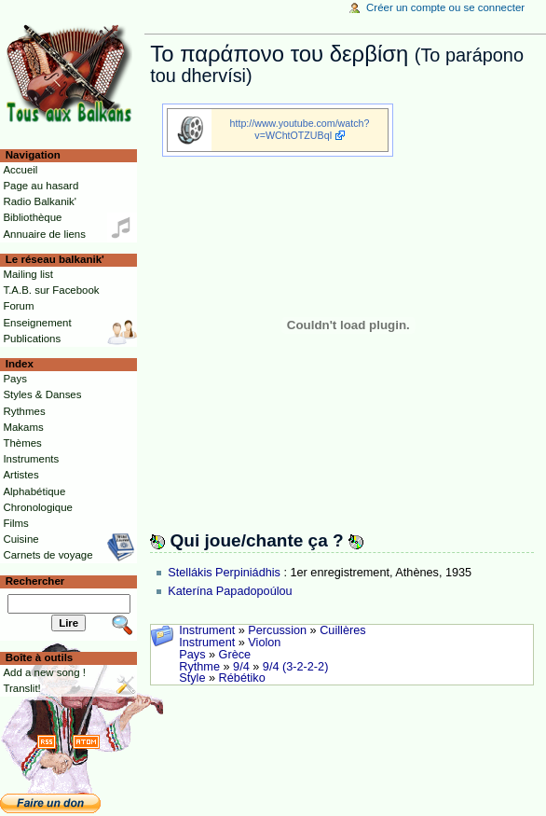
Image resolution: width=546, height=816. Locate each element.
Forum (18, 305)
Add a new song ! (44, 672)
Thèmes (22, 443)
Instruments (31, 458)
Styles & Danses (42, 394)
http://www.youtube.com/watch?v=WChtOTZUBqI (300, 129)
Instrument (207, 630)
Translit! (21, 688)
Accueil (20, 169)
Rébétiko (242, 678)
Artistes (20, 474)
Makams (23, 427)
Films (15, 523)
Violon (264, 642)
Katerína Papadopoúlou (230, 591)
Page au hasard (40, 185)
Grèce (235, 654)
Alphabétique (34, 491)
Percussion (277, 630)
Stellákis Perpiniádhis (224, 572)
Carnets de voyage (47, 554)
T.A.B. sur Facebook (51, 290)
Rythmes (24, 411)
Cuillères (342, 630)
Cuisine (20, 539)
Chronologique (38, 507)
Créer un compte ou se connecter (445, 7)
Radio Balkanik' (39, 201)
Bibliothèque (32, 217)
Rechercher (35, 581)
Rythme (199, 666)
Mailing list (27, 274)
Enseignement (37, 322)
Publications (32, 338)
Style (192, 678)
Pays (192, 654)
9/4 (241, 666)
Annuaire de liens (44, 234)
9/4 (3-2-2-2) (296, 666)
